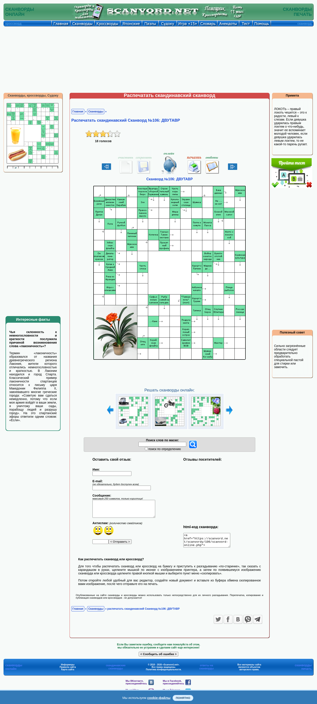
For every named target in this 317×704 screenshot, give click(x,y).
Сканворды (95, 111)
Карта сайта (67, 672)
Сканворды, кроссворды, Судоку (33, 95)
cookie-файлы (159, 698)
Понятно (183, 698)
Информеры (68, 667)
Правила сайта (68, 670)
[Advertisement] (158, 59)
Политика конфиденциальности (163, 672)
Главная (77, 111)
